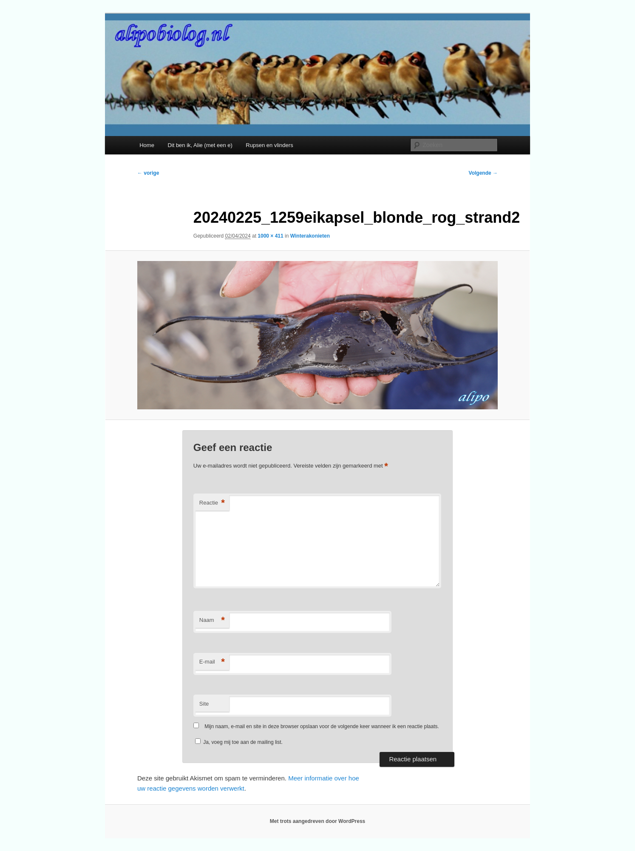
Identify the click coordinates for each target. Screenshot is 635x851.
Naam (212, 620)
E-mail (212, 662)
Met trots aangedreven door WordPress (318, 821)
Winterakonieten (310, 236)
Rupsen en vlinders (269, 145)
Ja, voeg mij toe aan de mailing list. (239, 742)
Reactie (212, 503)
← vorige (148, 173)
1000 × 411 (270, 236)
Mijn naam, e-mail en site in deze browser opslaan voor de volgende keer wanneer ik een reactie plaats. (321, 726)
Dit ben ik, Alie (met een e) (199, 145)
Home (146, 145)
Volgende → (483, 173)
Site (204, 704)
